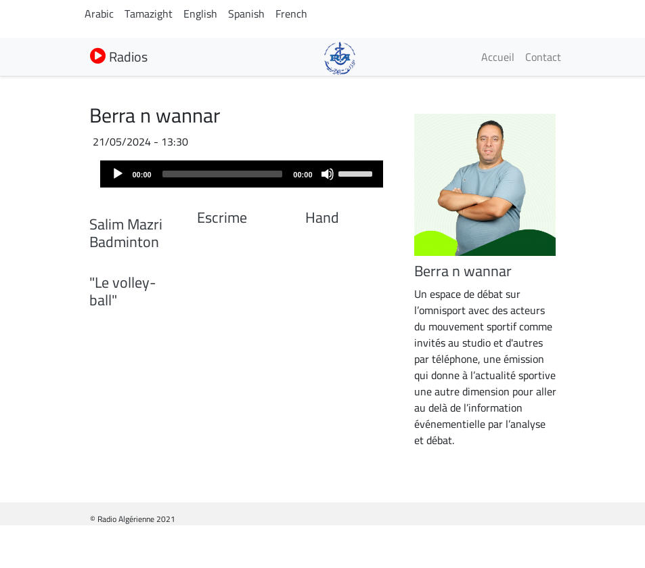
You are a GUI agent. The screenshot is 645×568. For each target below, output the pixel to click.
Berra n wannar (463, 271)
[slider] (222, 174)
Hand (322, 217)
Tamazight (149, 13)
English (200, 13)
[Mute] (327, 174)
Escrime (222, 217)
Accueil (497, 57)
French (291, 13)
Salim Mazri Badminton (125, 320)
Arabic (99, 13)
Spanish (246, 13)
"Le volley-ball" (122, 466)
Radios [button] (119, 56)
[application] (241, 174)
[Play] (118, 174)
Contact (543, 57)
